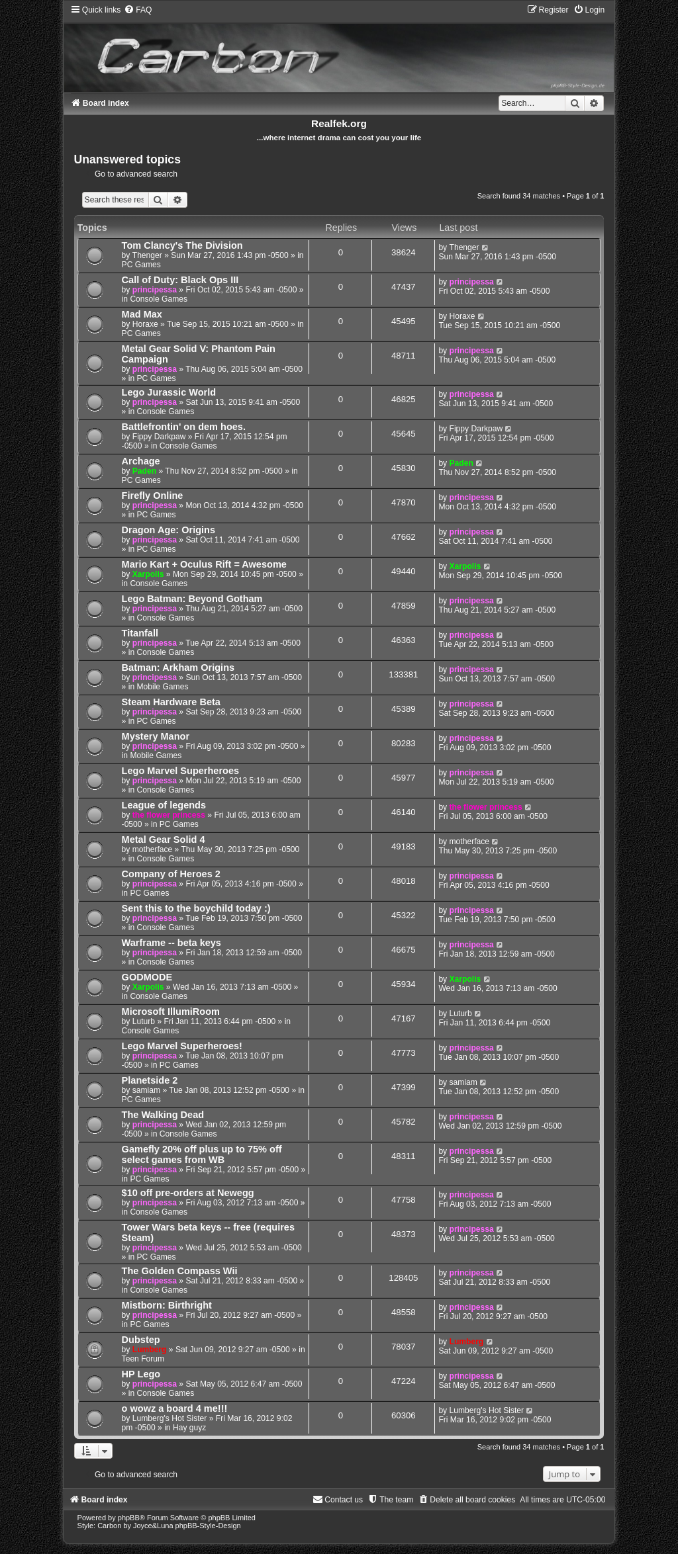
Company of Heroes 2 (171, 874)
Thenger (147, 255)
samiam (146, 1090)
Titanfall (140, 633)
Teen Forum (143, 1358)
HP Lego (141, 1374)
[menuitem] (138, 10)
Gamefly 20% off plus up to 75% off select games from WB (202, 1154)
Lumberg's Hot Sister (169, 1418)
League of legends (164, 805)
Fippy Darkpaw (159, 436)
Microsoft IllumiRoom (171, 1011)
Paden (144, 471)
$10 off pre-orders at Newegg (188, 1192)
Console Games (158, 299)
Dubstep (141, 1339)
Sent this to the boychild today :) (196, 908)
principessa (154, 289)
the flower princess (168, 815)
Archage (141, 461)
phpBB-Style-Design (208, 1526)
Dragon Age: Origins (168, 530)
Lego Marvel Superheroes (180, 770)
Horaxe (145, 324)
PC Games (141, 264)
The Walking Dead (163, 1114)
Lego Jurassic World (169, 392)
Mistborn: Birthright (167, 1305)
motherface (152, 849)
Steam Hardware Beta (171, 702)
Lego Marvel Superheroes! (182, 1046)
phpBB (129, 1518)
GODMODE (147, 977)
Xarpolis (148, 574)
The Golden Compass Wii (180, 1271)
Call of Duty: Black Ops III (180, 280)
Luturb (143, 1021)
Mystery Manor (155, 736)
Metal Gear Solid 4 (163, 839)
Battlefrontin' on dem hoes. (184, 426)
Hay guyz (189, 1427)
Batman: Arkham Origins (178, 667)
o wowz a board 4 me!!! (175, 1408)
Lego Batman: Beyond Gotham (192, 598)
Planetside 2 (150, 1080)
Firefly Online (152, 495)
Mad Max (142, 314)
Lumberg (149, 1349)
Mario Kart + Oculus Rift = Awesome (204, 564)
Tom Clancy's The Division (182, 245)
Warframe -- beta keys (171, 942)
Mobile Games (162, 686)
